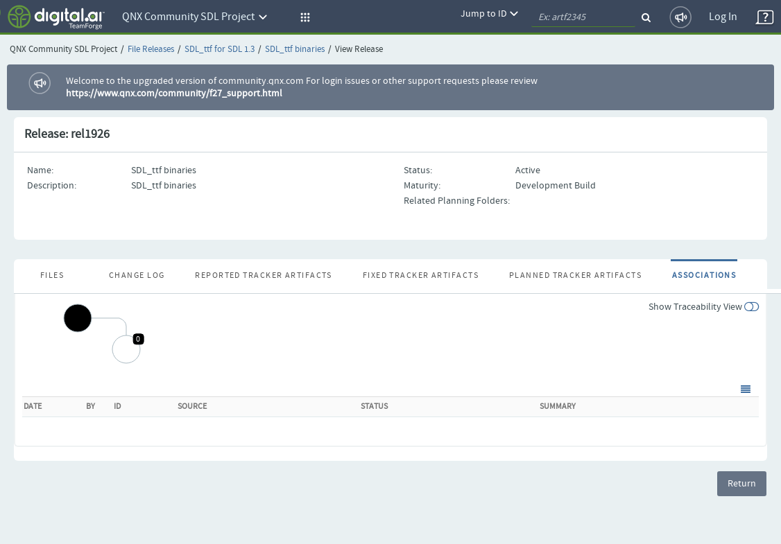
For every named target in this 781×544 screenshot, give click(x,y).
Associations (704, 275)
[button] (303, 17)
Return (742, 483)
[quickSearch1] (583, 17)
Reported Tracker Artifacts (263, 275)
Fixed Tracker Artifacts (421, 275)
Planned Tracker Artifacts (575, 275)
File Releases (151, 49)
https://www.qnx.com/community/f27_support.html (174, 93)
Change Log (136, 275)
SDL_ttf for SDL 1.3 (219, 49)
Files (52, 275)
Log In (723, 17)
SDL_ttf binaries (295, 49)
